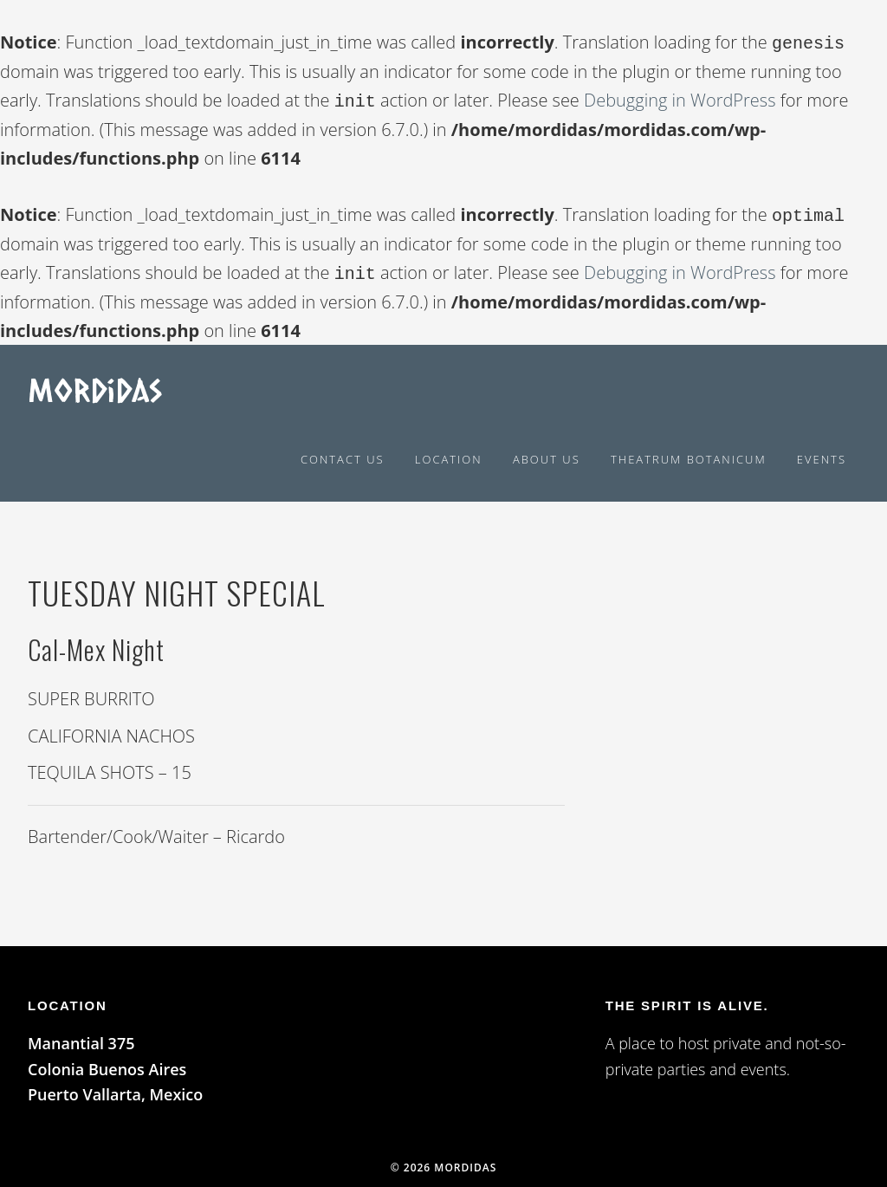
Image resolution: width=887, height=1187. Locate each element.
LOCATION (67, 998)
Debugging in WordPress (679, 98)
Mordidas (95, 382)
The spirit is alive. (687, 998)
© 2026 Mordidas (444, 1160)
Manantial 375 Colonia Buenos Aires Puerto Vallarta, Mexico (115, 1062)
